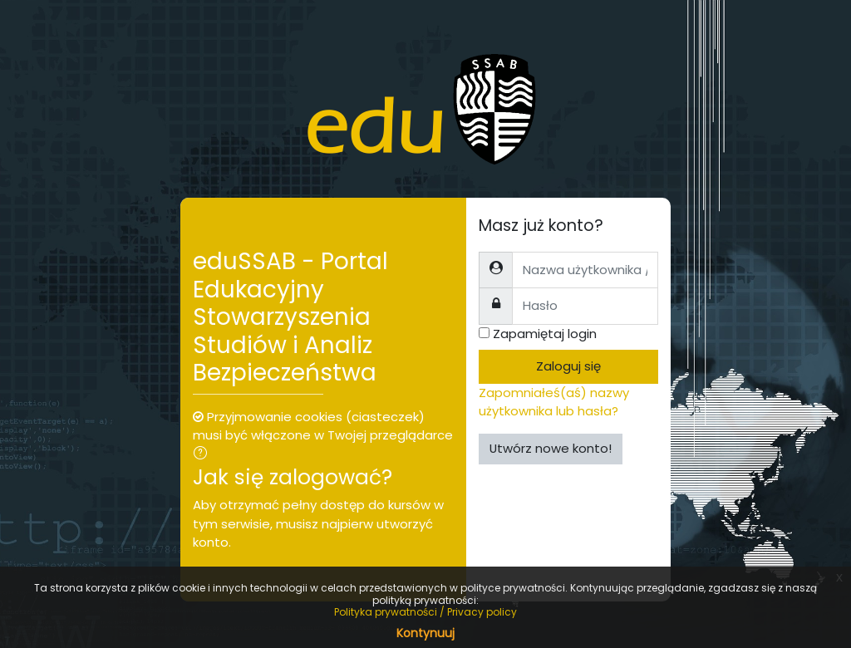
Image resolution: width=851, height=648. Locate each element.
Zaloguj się (568, 366)
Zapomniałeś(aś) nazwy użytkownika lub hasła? (554, 402)
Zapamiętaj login (545, 333)
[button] (203, 454)
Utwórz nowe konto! (550, 448)
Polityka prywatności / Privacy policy (425, 612)
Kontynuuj (425, 633)
